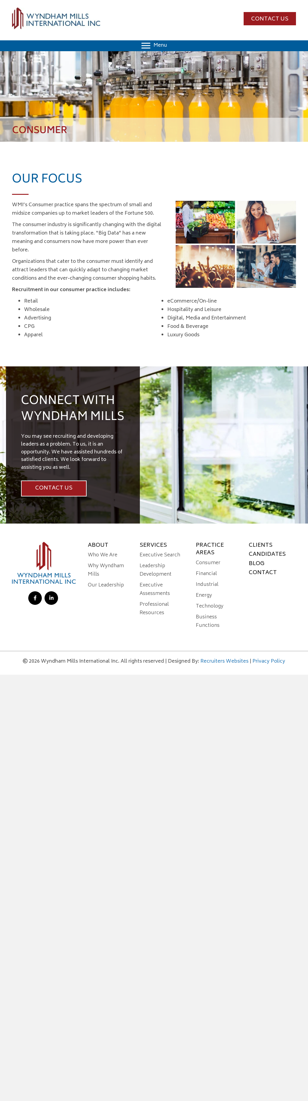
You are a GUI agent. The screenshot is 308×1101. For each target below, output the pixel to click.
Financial (206, 574)
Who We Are (102, 555)
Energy (204, 595)
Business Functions (208, 621)
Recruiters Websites (224, 661)
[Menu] (154, 46)
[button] (270, 18)
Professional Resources (154, 608)
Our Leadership (106, 585)
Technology (209, 606)
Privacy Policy (268, 661)
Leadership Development (155, 570)
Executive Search (160, 555)
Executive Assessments (155, 589)
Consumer (208, 563)
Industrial (207, 584)
